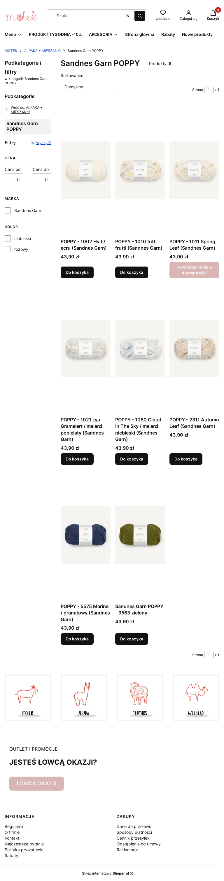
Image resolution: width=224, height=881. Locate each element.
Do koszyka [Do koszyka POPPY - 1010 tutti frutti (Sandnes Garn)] (131, 272)
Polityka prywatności (24, 849)
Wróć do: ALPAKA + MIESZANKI (24, 109)
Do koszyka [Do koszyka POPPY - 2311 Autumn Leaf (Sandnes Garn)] (185, 458)
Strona (197, 89)
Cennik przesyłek (133, 838)
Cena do (41, 169)
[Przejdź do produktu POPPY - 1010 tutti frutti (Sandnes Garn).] (140, 170)
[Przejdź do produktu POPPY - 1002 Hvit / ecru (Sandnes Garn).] (86, 170)
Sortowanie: (72, 75)
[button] (139, 16)
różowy (21, 249)
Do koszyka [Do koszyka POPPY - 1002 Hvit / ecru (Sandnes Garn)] (77, 272)
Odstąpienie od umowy (139, 843)
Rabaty (11, 855)
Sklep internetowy (105, 873)
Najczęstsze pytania (24, 843)
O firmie (12, 832)
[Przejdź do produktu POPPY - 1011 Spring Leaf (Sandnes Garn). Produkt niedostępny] (194, 170)
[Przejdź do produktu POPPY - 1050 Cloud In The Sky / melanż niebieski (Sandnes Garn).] (140, 348)
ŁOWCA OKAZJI (37, 783)
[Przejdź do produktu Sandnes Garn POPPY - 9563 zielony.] (140, 535)
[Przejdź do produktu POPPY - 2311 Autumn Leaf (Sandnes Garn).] (194, 348)
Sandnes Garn (27, 210)
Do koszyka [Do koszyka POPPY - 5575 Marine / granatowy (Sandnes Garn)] (77, 638)
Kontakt (12, 838)
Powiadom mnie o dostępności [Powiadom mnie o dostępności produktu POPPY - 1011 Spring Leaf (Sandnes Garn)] (194, 270)
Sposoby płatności (134, 832)
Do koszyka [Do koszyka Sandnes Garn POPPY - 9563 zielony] (131, 638)
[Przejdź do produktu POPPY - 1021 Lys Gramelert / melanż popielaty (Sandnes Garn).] (86, 348)
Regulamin (14, 826)
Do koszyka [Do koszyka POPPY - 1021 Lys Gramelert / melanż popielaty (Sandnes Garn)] (77, 458)
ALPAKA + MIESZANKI (42, 50)
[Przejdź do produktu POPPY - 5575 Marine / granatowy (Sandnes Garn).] (86, 535)
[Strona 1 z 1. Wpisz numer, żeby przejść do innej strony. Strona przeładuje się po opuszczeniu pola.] (209, 90)
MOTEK (11, 50)
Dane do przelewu (134, 826)
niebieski (22, 238)
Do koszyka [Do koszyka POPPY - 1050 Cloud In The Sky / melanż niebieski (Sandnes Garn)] (131, 458)
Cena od (13, 169)
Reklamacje (128, 849)
